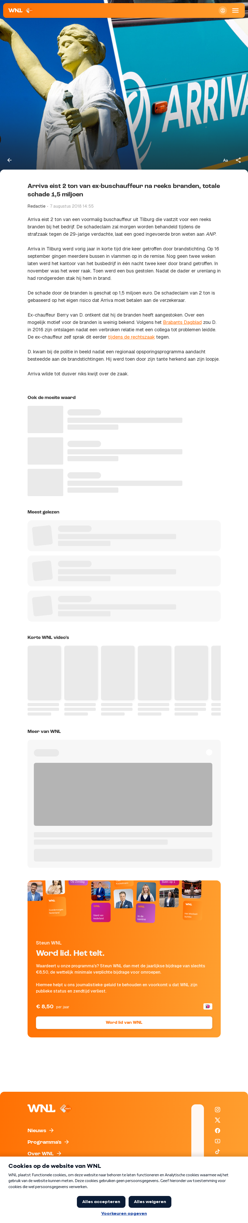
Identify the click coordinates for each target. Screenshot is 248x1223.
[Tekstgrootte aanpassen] (225, 160)
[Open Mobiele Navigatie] (235, 10)
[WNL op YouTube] (217, 1141)
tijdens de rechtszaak (131, 337)
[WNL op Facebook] (217, 1130)
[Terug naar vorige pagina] (9, 160)
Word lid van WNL (124, 1023)
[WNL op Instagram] (217, 1109)
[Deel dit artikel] (238, 160)
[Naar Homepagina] (20, 10)
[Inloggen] (223, 10)
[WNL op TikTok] (217, 1151)
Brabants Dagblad (182, 322)
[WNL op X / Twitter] (217, 1120)
